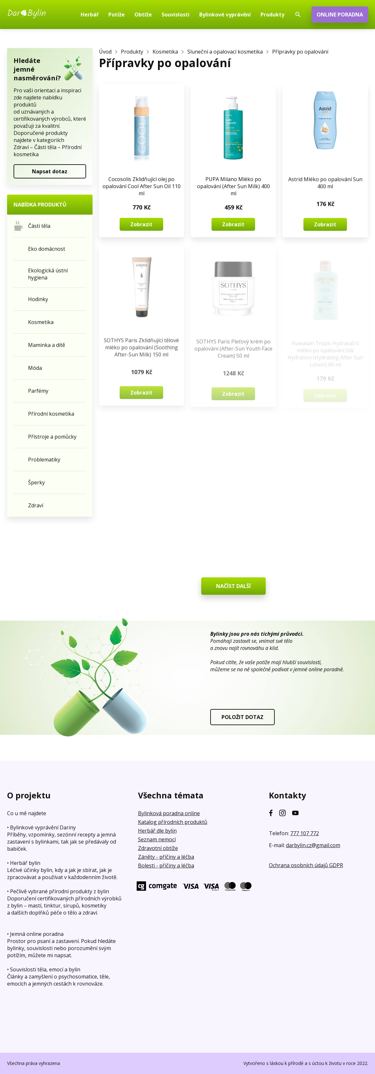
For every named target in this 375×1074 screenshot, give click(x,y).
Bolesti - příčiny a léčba (166, 865)
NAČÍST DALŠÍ (233, 586)
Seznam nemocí (157, 839)
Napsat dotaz (49, 171)
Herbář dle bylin (157, 830)
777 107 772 (304, 833)
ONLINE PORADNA (340, 14)
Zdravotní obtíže (158, 848)
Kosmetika (165, 51)
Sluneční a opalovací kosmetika (225, 51)
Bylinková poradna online (169, 813)
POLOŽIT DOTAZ (242, 717)
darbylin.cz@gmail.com (313, 845)
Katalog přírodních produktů (172, 822)
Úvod (105, 51)
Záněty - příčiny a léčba (166, 856)
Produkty (132, 51)
